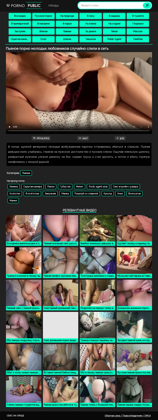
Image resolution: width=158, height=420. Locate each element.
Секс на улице (15, 415)
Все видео (20, 16)
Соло (43, 39)
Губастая (65, 186)
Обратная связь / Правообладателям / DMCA (128, 416)
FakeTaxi (137, 39)
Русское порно (43, 16)
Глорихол (137, 23)
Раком (50, 186)
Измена (13, 186)
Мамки (13, 200)
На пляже (90, 23)
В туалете (138, 16)
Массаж (137, 31)
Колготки (14, 193)
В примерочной (20, 23)
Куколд (107, 193)
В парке (67, 23)
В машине (114, 16)
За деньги (90, 31)
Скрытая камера (20, 39)
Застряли (19, 31)
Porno (24, 5)
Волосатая (134, 193)
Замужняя (50, 193)
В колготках (32, 193)
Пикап (114, 31)
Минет (79, 186)
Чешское (91, 39)
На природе (67, 16)
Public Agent (114, 39)
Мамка (65, 193)
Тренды (53, 5)
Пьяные (67, 31)
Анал (120, 193)
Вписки (43, 31)
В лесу (91, 16)
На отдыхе (114, 23)
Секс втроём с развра (125, 186)
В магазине (43, 23)
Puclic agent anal (98, 186)
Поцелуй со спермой (86, 193)
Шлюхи (67, 39)
